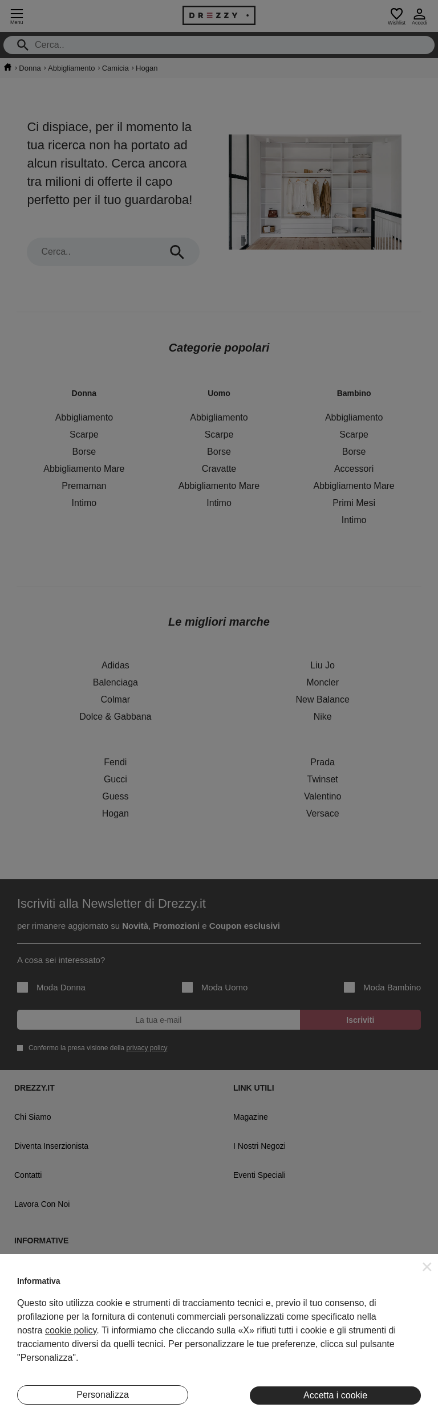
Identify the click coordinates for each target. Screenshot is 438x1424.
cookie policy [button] (70, 1330)
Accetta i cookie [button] (335, 1395)
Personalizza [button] (102, 1394)
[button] (427, 1266)
